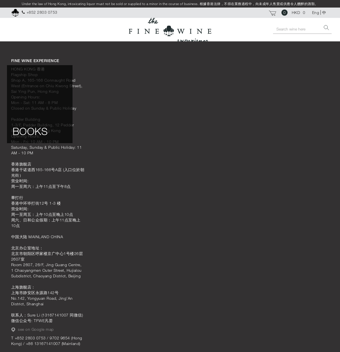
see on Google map (32, 329)
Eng (315, 12)
